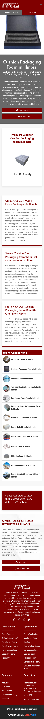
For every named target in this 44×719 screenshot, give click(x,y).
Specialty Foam (8, 654)
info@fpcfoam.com (32, 699)
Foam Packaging (31, 634)
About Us (5, 683)
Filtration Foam (30, 658)
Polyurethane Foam (10, 650)
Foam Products (8, 634)
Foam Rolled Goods (32, 646)
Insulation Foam (30, 638)
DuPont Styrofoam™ (10, 638)
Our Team (6, 687)
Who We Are (7, 691)
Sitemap (5, 699)
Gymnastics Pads (31, 650)
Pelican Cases (7, 658)
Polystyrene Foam (9, 642)
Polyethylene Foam (10, 646)
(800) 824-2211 (30, 695)
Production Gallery (9, 695)
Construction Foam (32, 662)
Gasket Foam (29, 654)
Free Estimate (11, 13)
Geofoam (28, 642)
